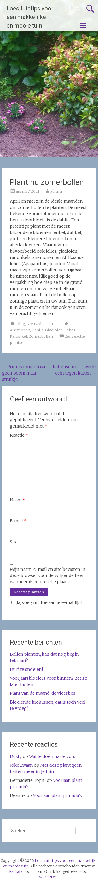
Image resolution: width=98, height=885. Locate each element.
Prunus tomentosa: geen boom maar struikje (24, 373)
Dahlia (38, 330)
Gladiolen (54, 330)
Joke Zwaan (21, 765)
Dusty (16, 756)
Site (14, 542)
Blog (20, 324)
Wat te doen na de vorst (53, 756)
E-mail (18, 520)
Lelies (69, 330)
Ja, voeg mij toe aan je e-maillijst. (46, 602)
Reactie (19, 435)
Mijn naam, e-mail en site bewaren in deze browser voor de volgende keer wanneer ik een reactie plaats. (47, 575)
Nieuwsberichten (42, 324)
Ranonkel (18, 336)
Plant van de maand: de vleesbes (42, 693)
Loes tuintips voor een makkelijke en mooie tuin (30, 17)
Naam (17, 499)
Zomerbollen (41, 336)
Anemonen (20, 330)
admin (56, 191)
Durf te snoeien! (26, 669)
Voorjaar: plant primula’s (57, 795)
